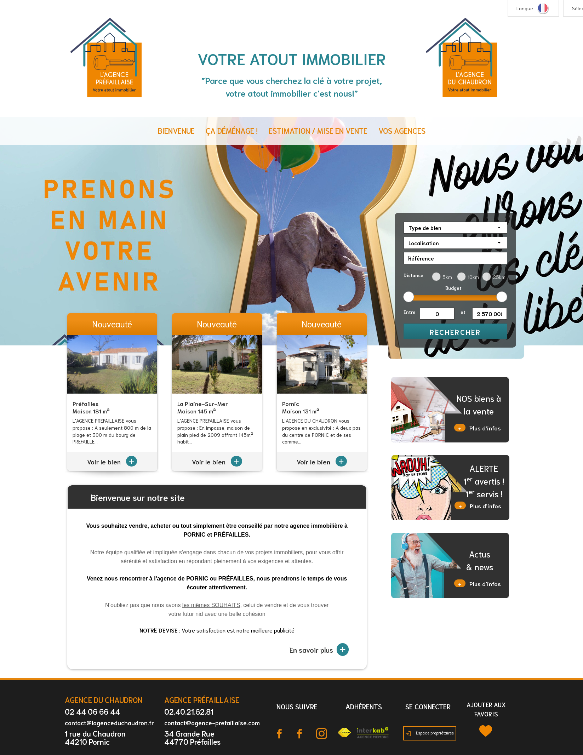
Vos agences (401, 130)
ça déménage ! (232, 130)
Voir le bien (112, 461)
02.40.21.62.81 (188, 711)
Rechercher (455, 331)
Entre (410, 312)
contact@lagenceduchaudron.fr (109, 722)
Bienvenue (176, 130)
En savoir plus (319, 649)
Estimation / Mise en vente (318, 130)
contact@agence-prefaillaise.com (212, 722)
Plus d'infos (477, 427)
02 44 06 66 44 (92, 711)
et (463, 312)
